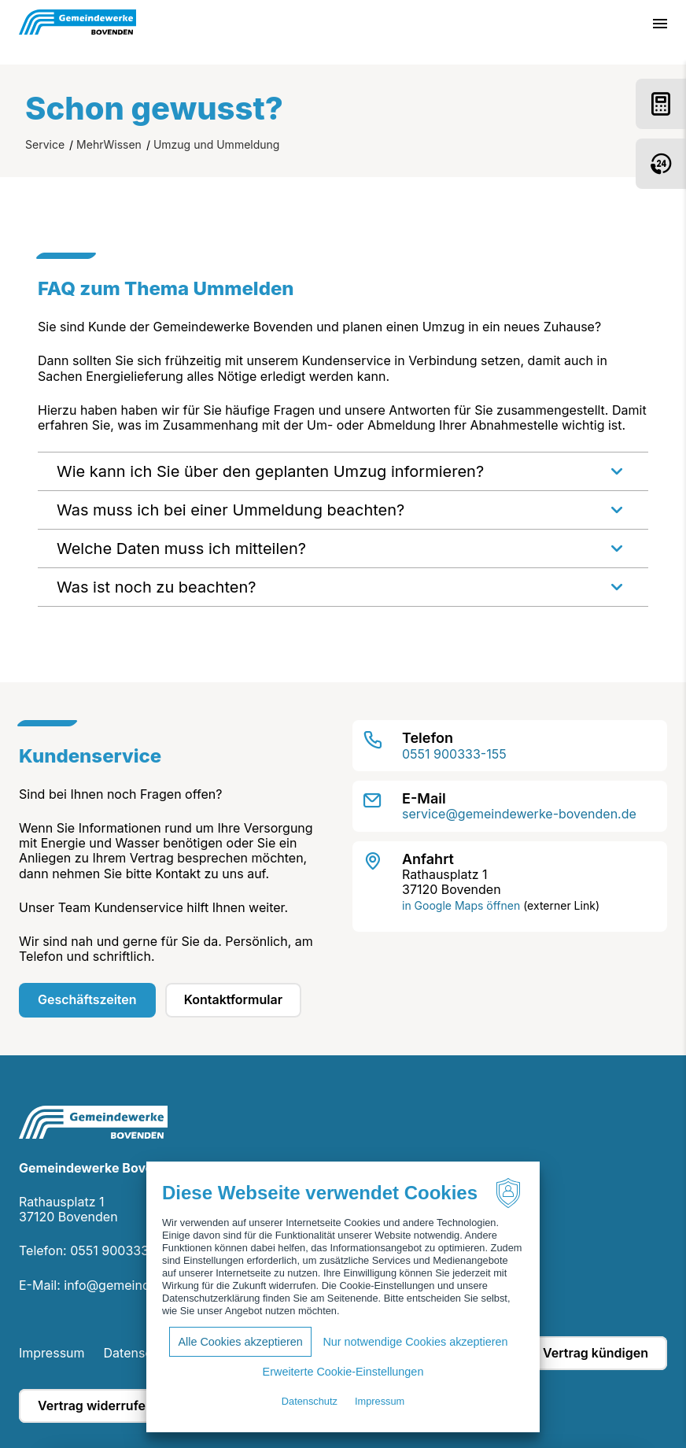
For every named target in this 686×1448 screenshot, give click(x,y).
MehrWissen (109, 144)
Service (45, 144)
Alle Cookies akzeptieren (240, 1341)
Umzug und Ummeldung (216, 144)
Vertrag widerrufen (95, 1405)
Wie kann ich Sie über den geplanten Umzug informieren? (270, 471)
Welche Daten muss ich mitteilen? (181, 548)
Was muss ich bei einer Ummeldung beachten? (230, 510)
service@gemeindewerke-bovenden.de (519, 814)
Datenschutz (141, 1353)
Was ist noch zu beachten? (156, 587)
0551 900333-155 (454, 754)
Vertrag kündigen (595, 1353)
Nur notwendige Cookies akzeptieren (415, 1341)
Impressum (52, 1353)
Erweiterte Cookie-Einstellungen (343, 1371)
